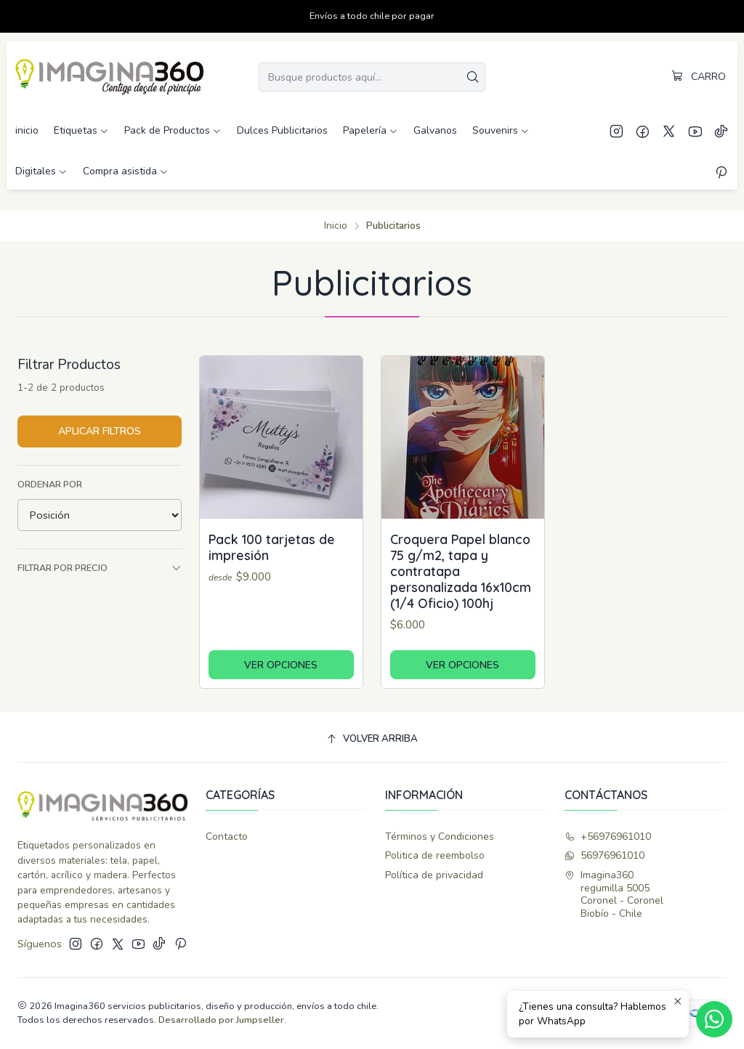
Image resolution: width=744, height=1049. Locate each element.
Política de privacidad (434, 875)
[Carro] (698, 77)
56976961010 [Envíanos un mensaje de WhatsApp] (604, 855)
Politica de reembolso (435, 855)
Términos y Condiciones (439, 836)
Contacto (227, 836)
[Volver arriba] (372, 739)
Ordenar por (49, 484)
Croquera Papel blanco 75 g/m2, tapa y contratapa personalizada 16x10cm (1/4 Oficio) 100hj (460, 571)
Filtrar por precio (99, 568)
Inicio (335, 226)
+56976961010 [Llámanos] (608, 836)
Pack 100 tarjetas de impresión (272, 547)
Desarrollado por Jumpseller (221, 1019)
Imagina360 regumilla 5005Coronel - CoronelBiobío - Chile (614, 894)
